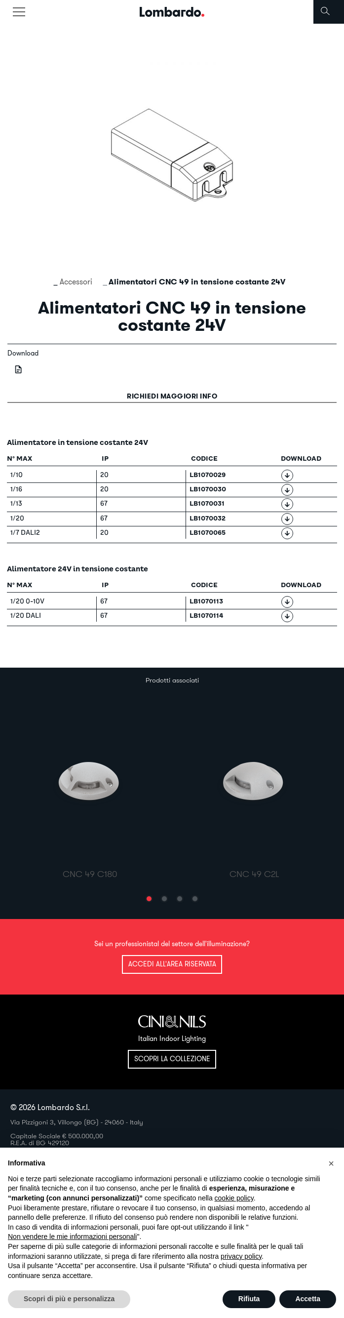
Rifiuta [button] (249, 1299)
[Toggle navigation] (19, 11)
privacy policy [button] (241, 1256)
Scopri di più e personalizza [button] (69, 1299)
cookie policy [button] (234, 1198)
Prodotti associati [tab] (172, 680)
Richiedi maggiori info (172, 396)
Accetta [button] (307, 1299)
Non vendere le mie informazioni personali (72, 1236)
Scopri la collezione (172, 1058)
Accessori (76, 281)
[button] (149, 898)
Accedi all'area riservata (172, 963)
